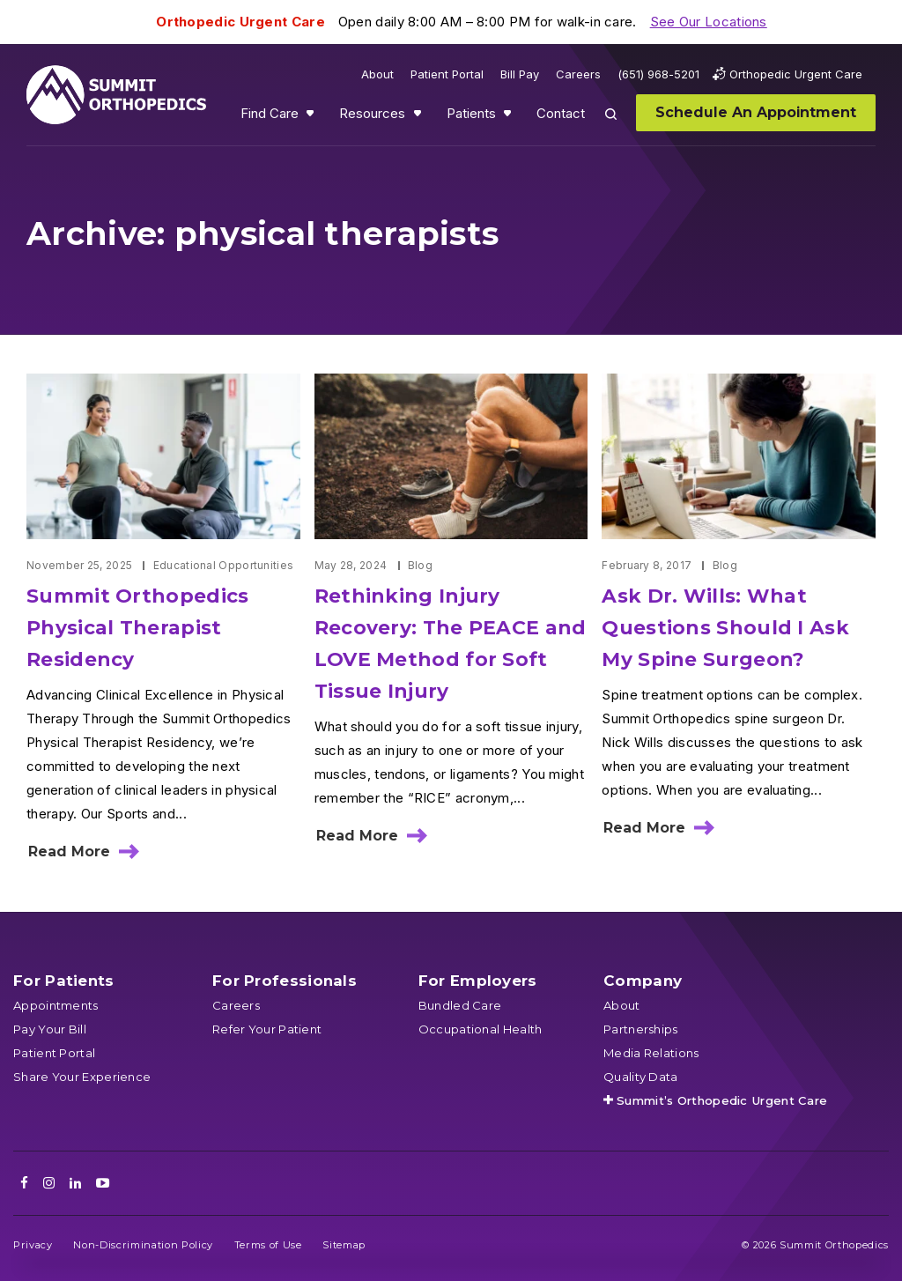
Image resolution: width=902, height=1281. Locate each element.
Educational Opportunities (223, 565)
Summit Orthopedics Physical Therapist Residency (137, 627)
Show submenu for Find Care (311, 117)
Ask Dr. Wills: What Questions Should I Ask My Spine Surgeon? (725, 627)
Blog (420, 565)
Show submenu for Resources (419, 117)
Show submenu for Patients (509, 117)
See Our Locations (708, 21)
